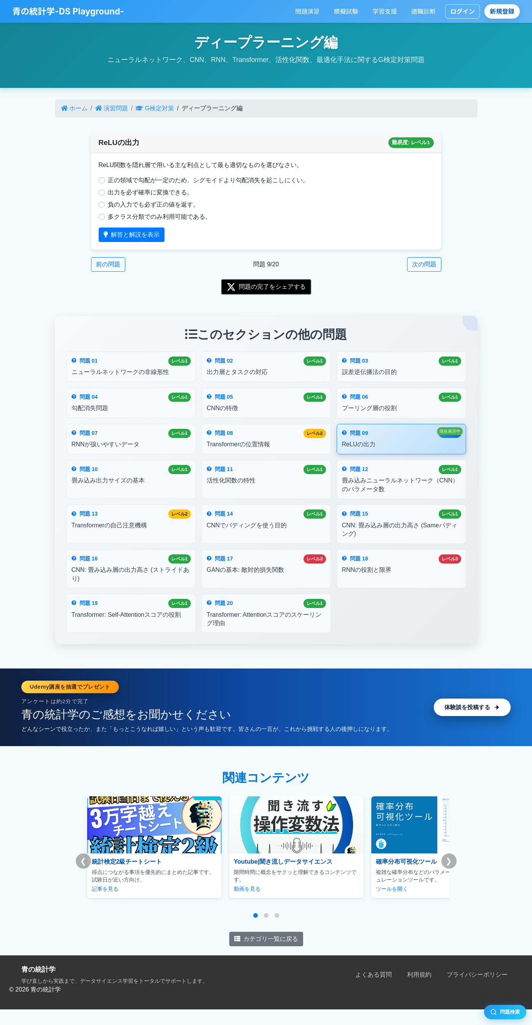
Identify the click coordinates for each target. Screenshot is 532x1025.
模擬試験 (346, 11)
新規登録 (502, 11)
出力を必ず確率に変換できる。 (150, 192)
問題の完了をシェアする (266, 286)
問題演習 (307, 11)
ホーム (74, 108)
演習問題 (111, 108)
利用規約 (419, 990)
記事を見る (105, 904)
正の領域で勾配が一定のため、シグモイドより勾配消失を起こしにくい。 (208, 180)
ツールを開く (351, 904)
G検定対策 (155, 108)
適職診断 (423, 11)
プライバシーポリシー (477, 990)
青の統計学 (38, 985)
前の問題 (108, 264)
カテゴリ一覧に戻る (266, 954)
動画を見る (227, 904)
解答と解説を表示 (132, 234)
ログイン (462, 11)
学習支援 (384, 11)
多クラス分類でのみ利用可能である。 (159, 216)
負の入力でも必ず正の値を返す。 (153, 204)
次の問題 (424, 264)
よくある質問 (373, 990)
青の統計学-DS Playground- (68, 11)
